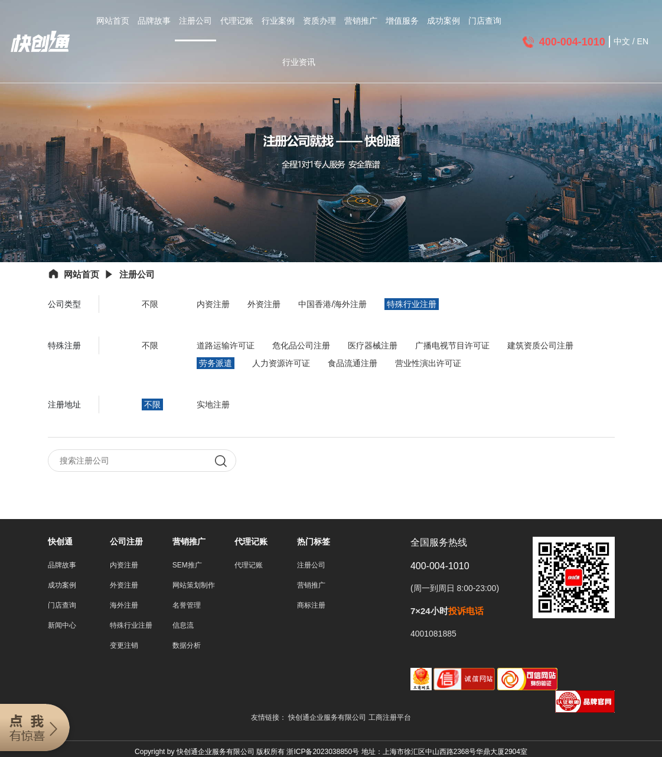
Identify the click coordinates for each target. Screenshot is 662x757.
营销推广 (360, 20)
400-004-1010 (572, 42)
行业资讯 (298, 62)
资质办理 (319, 20)
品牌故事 (154, 20)
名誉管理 (186, 605)
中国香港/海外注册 (332, 304)
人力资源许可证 (281, 363)
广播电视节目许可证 (452, 345)
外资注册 (264, 304)
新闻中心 (62, 625)
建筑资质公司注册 (540, 345)
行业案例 (278, 20)
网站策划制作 (193, 585)
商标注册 (311, 605)
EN (642, 41)
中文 (622, 41)
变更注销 (124, 645)
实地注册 (213, 404)
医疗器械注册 (372, 345)
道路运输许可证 (226, 345)
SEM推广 (187, 565)
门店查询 (484, 20)
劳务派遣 (215, 363)
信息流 (183, 625)
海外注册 (124, 605)
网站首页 (112, 20)
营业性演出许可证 (428, 363)
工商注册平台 (389, 717)
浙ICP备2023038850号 (322, 752)
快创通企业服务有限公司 (328, 717)
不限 (150, 304)
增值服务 (402, 20)
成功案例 (443, 20)
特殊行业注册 (411, 304)
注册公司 (195, 20)
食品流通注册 (352, 363)
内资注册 (213, 304)
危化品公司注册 (301, 345)
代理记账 (236, 20)
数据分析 (186, 645)
